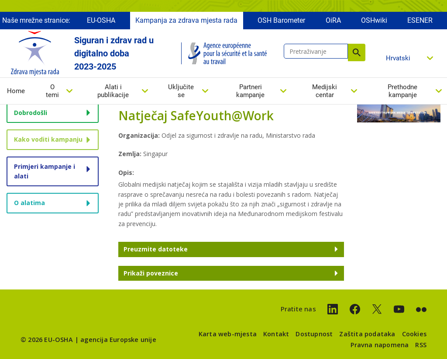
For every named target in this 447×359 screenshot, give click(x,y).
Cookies (414, 334)
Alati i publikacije (113, 91)
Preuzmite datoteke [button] (156, 249)
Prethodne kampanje (402, 91)
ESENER (420, 21)
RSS (420, 345)
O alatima (29, 203)
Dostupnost (314, 334)
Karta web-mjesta (228, 334)
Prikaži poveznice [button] (151, 273)
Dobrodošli (30, 112)
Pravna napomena (380, 345)
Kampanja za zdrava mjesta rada (186, 21)
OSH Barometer (281, 21)
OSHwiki (374, 21)
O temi (52, 91)
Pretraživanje (356, 53)
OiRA (333, 21)
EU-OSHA (101, 21)
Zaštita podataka (367, 334)
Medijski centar (324, 91)
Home (16, 91)
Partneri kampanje (250, 91)
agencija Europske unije (118, 339)
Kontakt (276, 334)
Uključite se (181, 91)
